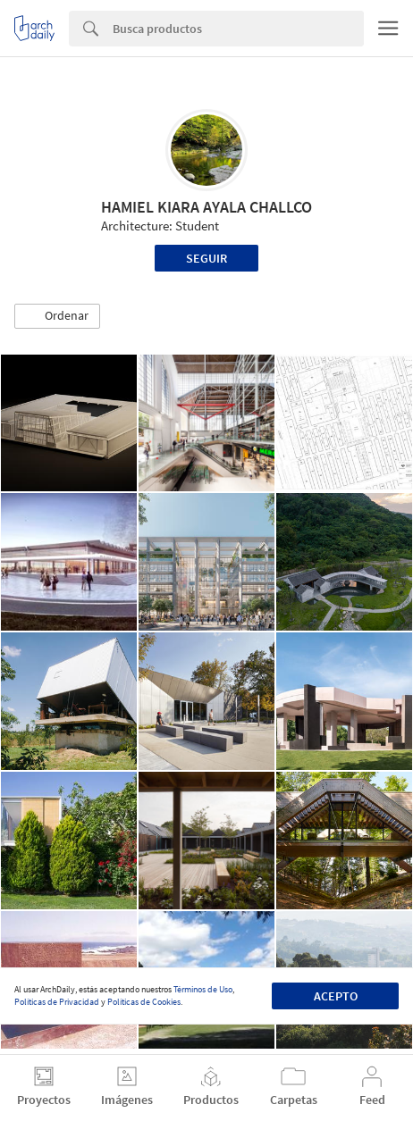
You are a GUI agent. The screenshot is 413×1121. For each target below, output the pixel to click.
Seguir (206, 258)
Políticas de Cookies (144, 1002)
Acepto (336, 996)
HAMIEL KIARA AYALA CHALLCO (206, 207)
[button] (57, 316)
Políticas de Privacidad (56, 1002)
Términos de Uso (202, 989)
